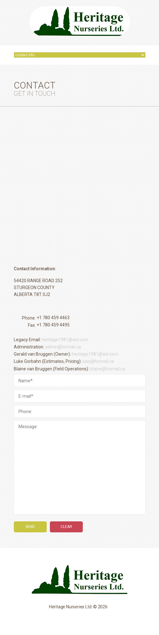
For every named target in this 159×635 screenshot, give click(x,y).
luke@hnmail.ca (98, 361)
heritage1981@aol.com (65, 339)
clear (66, 527)
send (30, 527)
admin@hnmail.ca (63, 346)
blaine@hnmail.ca (107, 368)
